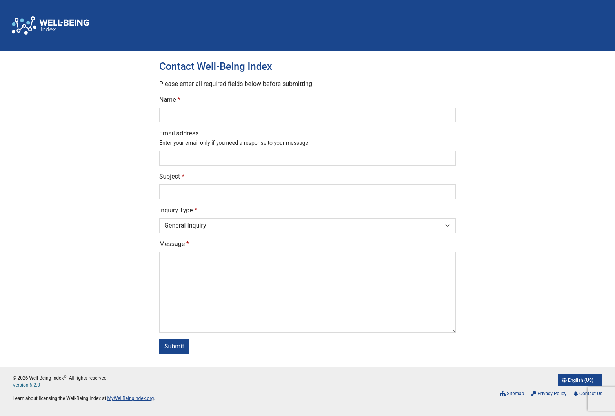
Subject (171, 176)
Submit (174, 346)
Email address (234, 138)
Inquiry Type (178, 210)
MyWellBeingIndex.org (130, 398)
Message (174, 244)
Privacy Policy (548, 393)
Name (169, 99)
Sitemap (512, 393)
